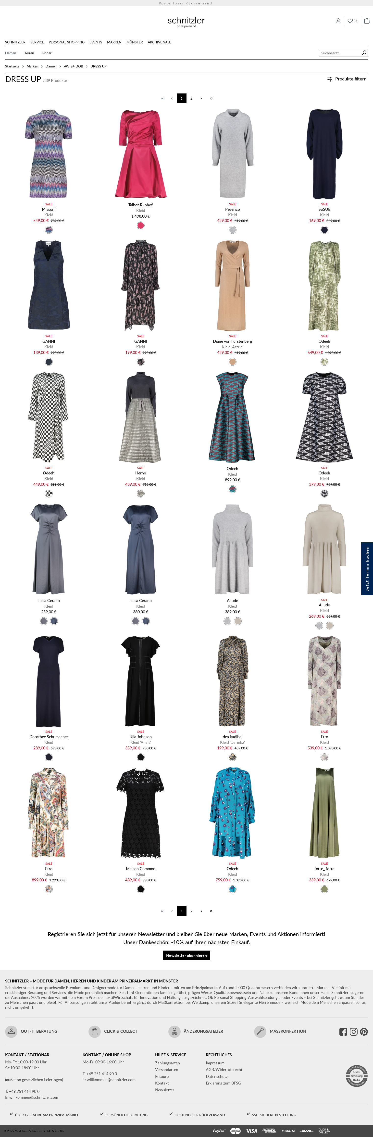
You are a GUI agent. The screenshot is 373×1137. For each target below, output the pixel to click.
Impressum (215, 1063)
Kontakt (162, 1083)
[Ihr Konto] (338, 21)
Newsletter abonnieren (186, 955)
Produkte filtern (346, 79)
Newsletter (164, 1090)
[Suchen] (364, 52)
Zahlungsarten (167, 1063)
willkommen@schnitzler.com (33, 1097)
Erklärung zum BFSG (223, 1083)
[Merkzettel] (352, 21)
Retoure (162, 1076)
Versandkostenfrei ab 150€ (186, 3)
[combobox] (340, 52)
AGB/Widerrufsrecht (224, 1069)
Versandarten (166, 1069)
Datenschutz (217, 1076)
